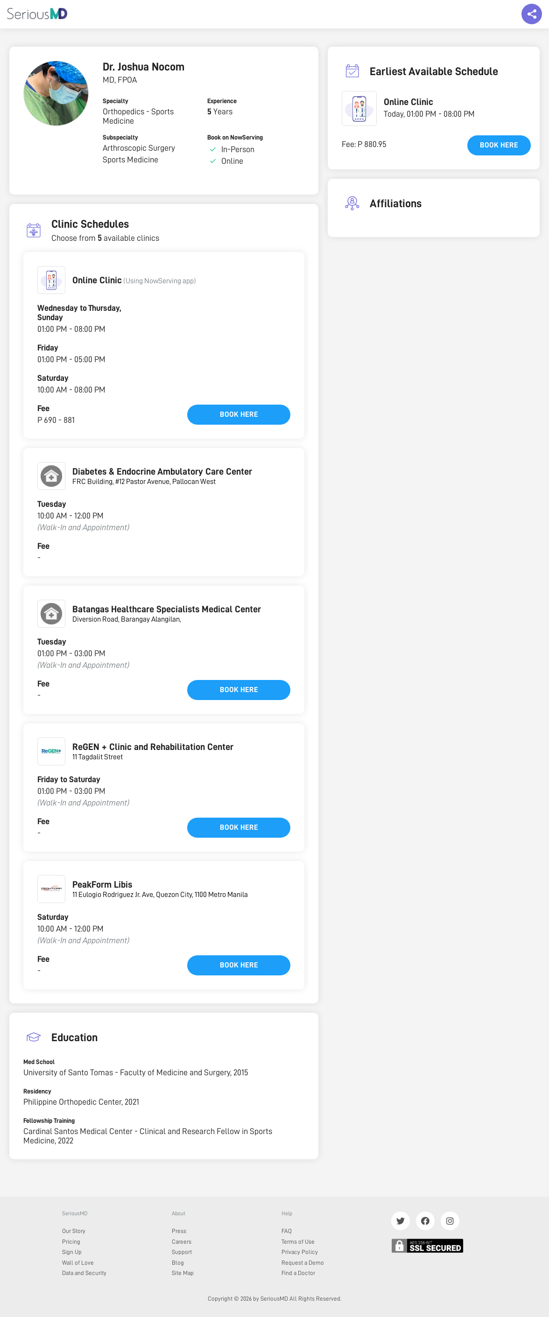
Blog (178, 1263)
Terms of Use (298, 1242)
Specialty (115, 101)
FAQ (287, 1231)
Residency (37, 1091)
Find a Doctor (298, 1273)
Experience (222, 101)
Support (182, 1252)
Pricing (71, 1242)
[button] (51, 280)
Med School (39, 1061)
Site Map (183, 1273)
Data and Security (84, 1273)
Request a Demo (303, 1263)
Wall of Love (78, 1263)
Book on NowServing (235, 137)
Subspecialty (120, 137)
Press (179, 1231)
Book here (239, 414)
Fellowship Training (49, 1120)
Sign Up (72, 1252)
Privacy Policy (300, 1252)
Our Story (73, 1231)
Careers (181, 1242)
